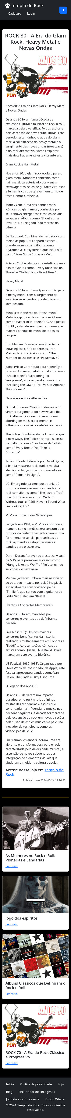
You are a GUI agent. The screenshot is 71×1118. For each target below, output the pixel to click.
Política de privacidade (36, 1084)
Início (10, 1084)
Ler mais (11, 866)
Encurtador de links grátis (37, 1092)
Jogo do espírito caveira (22, 1099)
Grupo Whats (54, 1099)
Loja (61, 1084)
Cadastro (14, 13)
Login (31, 13)
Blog (9, 1092)
